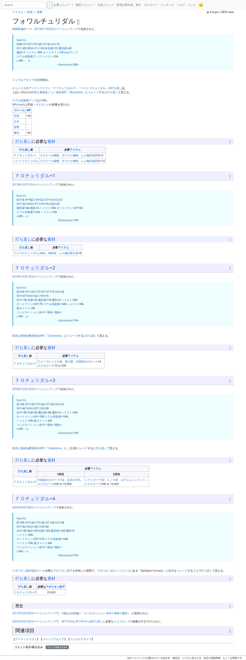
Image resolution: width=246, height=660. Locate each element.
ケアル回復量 (25, 212)
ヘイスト (31, 52)
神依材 (52, 253)
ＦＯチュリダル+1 (35, 175)
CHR (41, 48)
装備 (20, 29)
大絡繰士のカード (87, 361)
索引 (138, 5)
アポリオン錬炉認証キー (27, 570)
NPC (64, 92)
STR (34, 44)
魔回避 (63, 48)
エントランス (121, 570)
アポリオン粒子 (62, 570)
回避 (50, 48)
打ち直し (116, 88)
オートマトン (51, 52)
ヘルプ (181, 5)
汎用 (16, 116)
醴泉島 (33, 336)
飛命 (49, 312)
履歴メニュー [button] (84, 5)
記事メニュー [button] (62, 5)
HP (25, 44)
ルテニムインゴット (133, 480)
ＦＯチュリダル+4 (35, 498)
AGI (52, 44)
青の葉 (69, 361)
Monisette (76, 92)
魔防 (19, 52)
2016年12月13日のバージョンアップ (35, 276)
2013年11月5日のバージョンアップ (56, 29)
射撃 (16, 127)
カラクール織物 (49, 155)
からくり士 (19, 88)
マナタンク (42, 104)
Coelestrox (55, 336)
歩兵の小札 (74, 480)
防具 (30, 12)
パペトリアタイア (53, 639)
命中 (19, 300)
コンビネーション (27, 312)
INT (19, 48)
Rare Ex (21, 40)
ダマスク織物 (70, 155)
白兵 (16, 121)
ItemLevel (65, 65)
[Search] (24, 5)
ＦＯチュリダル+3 (35, 380)
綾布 (42, 253)
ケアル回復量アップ (29, 56)
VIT (44, 44)
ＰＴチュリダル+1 (64, 88)
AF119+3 (80, 621)
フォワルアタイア (23, 80)
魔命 (57, 312)
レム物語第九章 (68, 253)
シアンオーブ (93, 480)
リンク (192, 5)
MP (28, 110)
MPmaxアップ (69, 52)
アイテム (17, 12)
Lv (18, 60)
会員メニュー (106, 5)
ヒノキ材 (112, 480)
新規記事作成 (125, 5)
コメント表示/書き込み (42, 647)
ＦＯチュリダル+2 (35, 267)
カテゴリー (151, 5)
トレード (93, 92)
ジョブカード (122, 621)
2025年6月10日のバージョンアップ (34, 507)
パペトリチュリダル (93, 88)
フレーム (19, 110)
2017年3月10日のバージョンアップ (34, 613)
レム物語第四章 (90, 155)
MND (29, 48)
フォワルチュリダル (26, 253)
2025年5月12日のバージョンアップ (34, 621)
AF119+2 (67, 621)
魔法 (16, 133)
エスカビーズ (46, 365)
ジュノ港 (53, 92)
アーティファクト (40, 88)
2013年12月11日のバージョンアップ (35, 184)
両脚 (39, 12)
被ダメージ (23, 308)
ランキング (167, 5)
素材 (42, 92)
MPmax (17, 104)
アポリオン (104, 570)
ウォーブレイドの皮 (50, 361)
